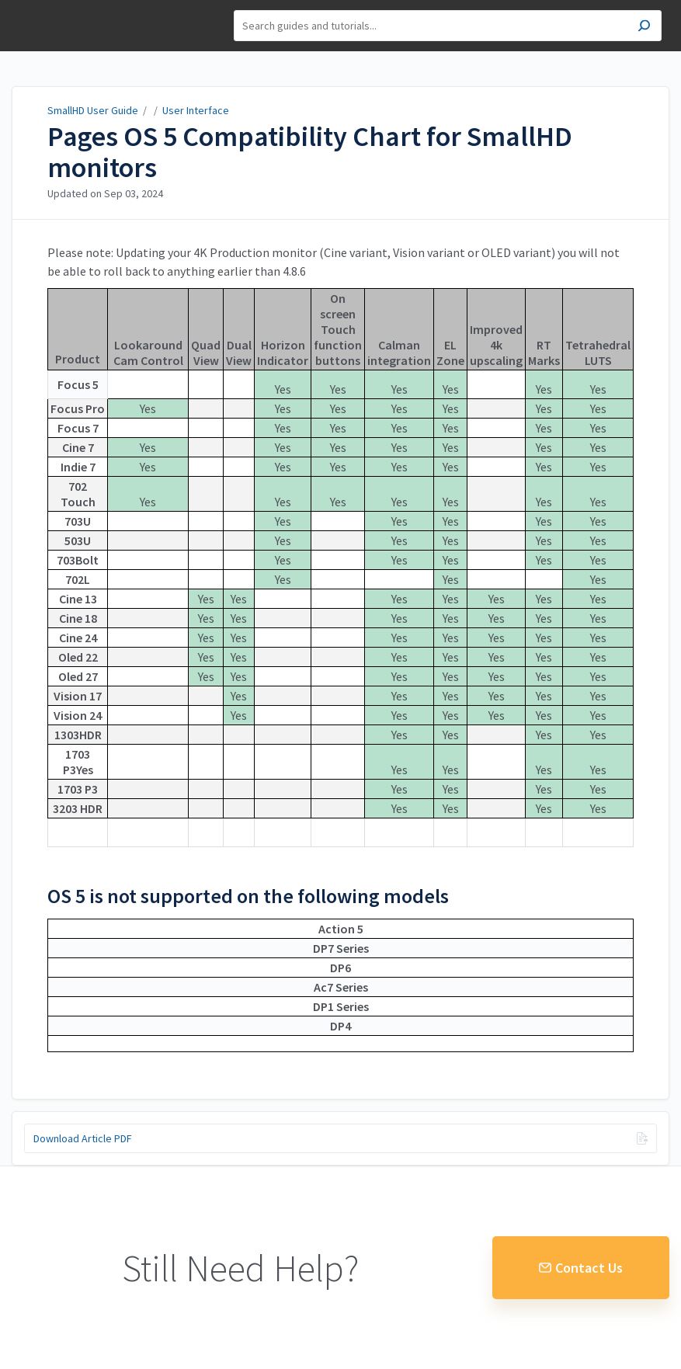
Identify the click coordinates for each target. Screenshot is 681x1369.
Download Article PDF (82, 1138)
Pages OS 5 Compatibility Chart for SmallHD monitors (309, 151)
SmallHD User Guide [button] (67, 25)
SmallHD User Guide (92, 110)
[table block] (340, 575)
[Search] (448, 25)
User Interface (195, 110)
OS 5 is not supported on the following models (248, 896)
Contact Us (581, 1268)
